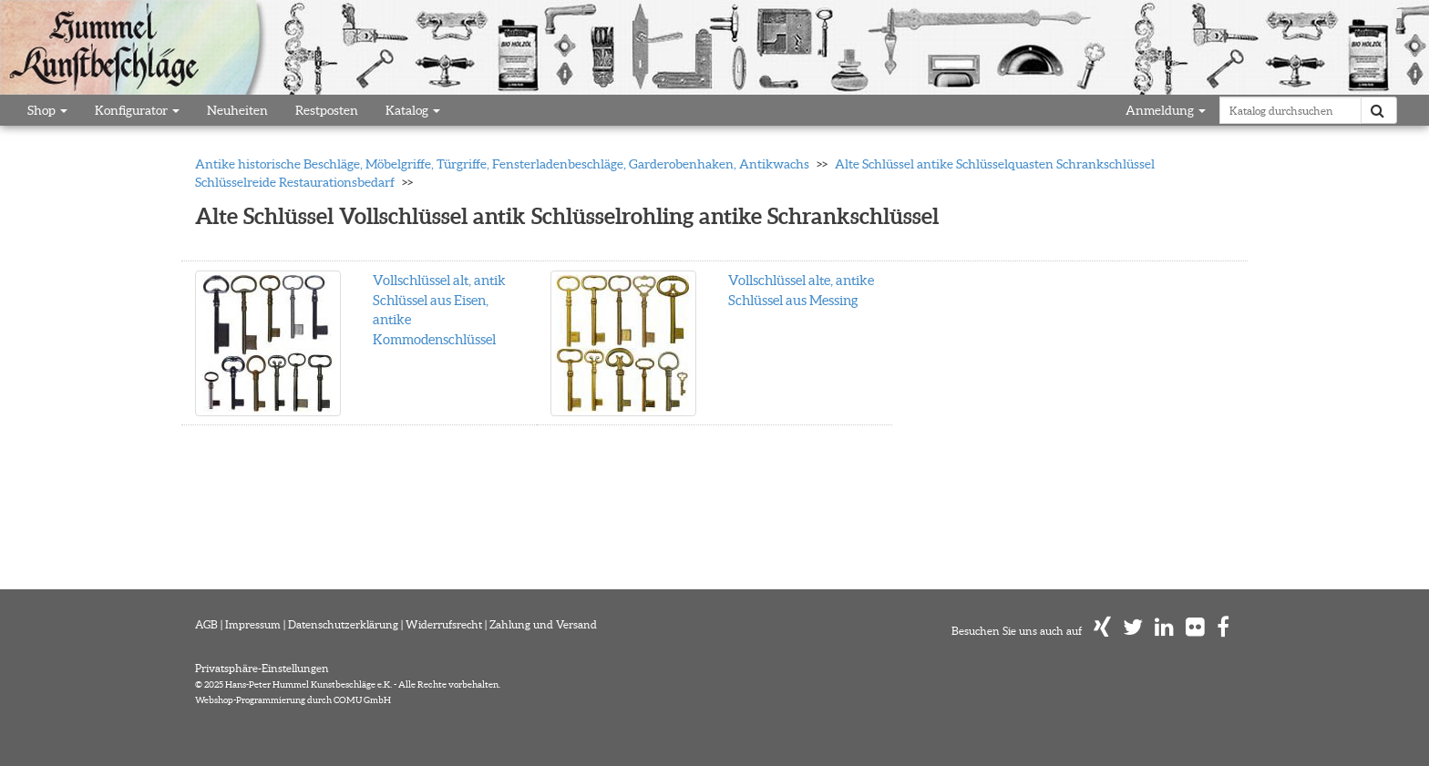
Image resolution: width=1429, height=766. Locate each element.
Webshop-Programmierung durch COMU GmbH (293, 700)
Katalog (413, 110)
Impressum (253, 624)
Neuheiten (237, 110)
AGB (206, 624)
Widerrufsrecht (444, 624)
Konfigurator (137, 110)
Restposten (326, 110)
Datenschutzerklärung (343, 624)
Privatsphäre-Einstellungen (262, 668)
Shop (47, 110)
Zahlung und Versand (543, 624)
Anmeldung (1166, 110)
